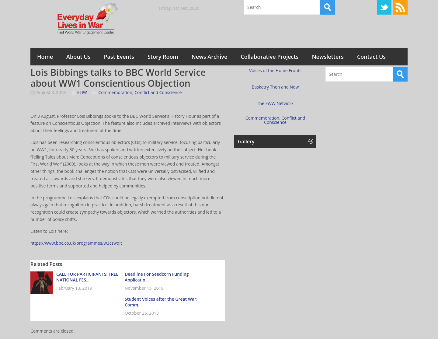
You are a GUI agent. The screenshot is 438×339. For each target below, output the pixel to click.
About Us (78, 56)
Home (45, 56)
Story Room (163, 56)
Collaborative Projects (269, 56)
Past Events (119, 56)
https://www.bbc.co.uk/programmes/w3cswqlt (76, 243)
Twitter (384, 7)
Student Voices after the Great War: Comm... (161, 302)
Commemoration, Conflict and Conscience (140, 92)
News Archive (210, 56)
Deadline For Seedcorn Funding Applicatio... (157, 277)
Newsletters (327, 56)
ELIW (82, 92)
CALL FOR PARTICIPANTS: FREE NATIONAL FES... (87, 277)
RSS (400, 7)
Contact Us (371, 56)
